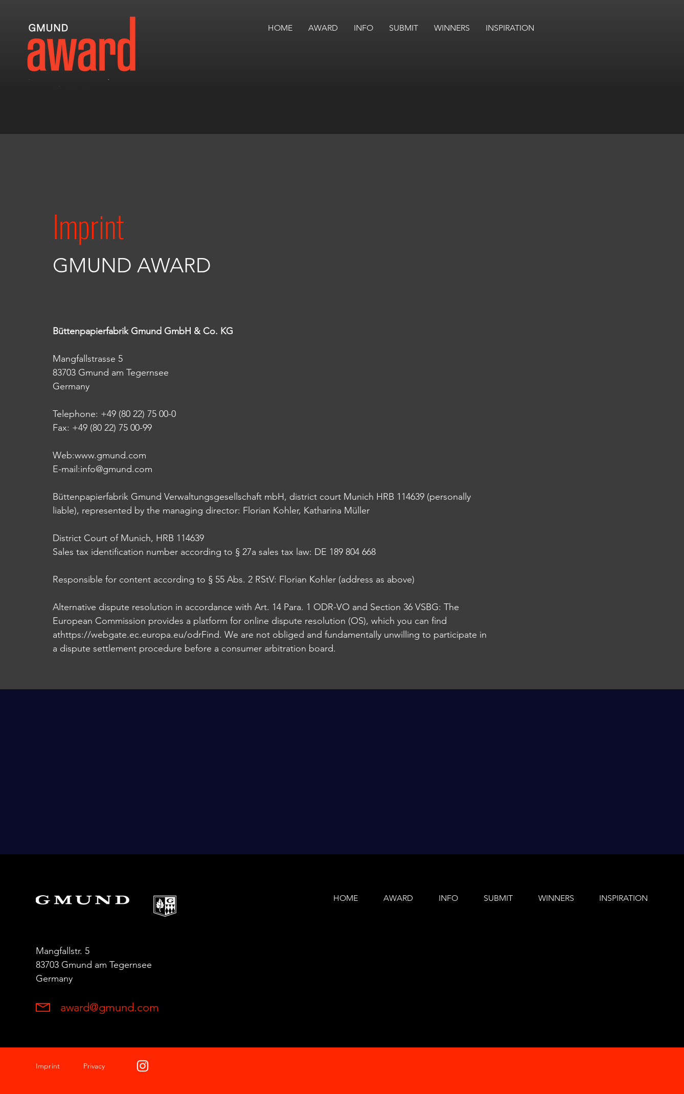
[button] (451, 28)
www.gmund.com (110, 455)
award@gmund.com (109, 1007)
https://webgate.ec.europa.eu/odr (130, 634)
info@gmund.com (116, 469)
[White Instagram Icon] (142, 1066)
